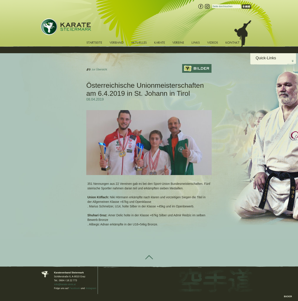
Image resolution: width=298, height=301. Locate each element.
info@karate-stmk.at (65, 284)
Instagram (91, 288)
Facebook (74, 288)
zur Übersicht (99, 69)
